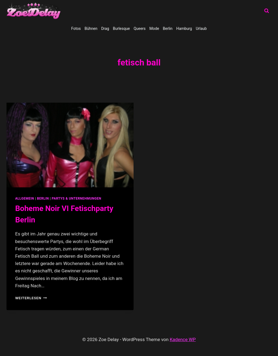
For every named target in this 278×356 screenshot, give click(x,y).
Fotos (76, 28)
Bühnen (91, 28)
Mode (154, 28)
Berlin (167, 28)
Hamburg (184, 28)
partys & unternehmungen (76, 198)
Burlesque (121, 28)
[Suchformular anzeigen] (266, 11)
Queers (140, 28)
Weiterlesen (31, 298)
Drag (105, 28)
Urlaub (201, 28)
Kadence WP (183, 339)
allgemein (24, 198)
